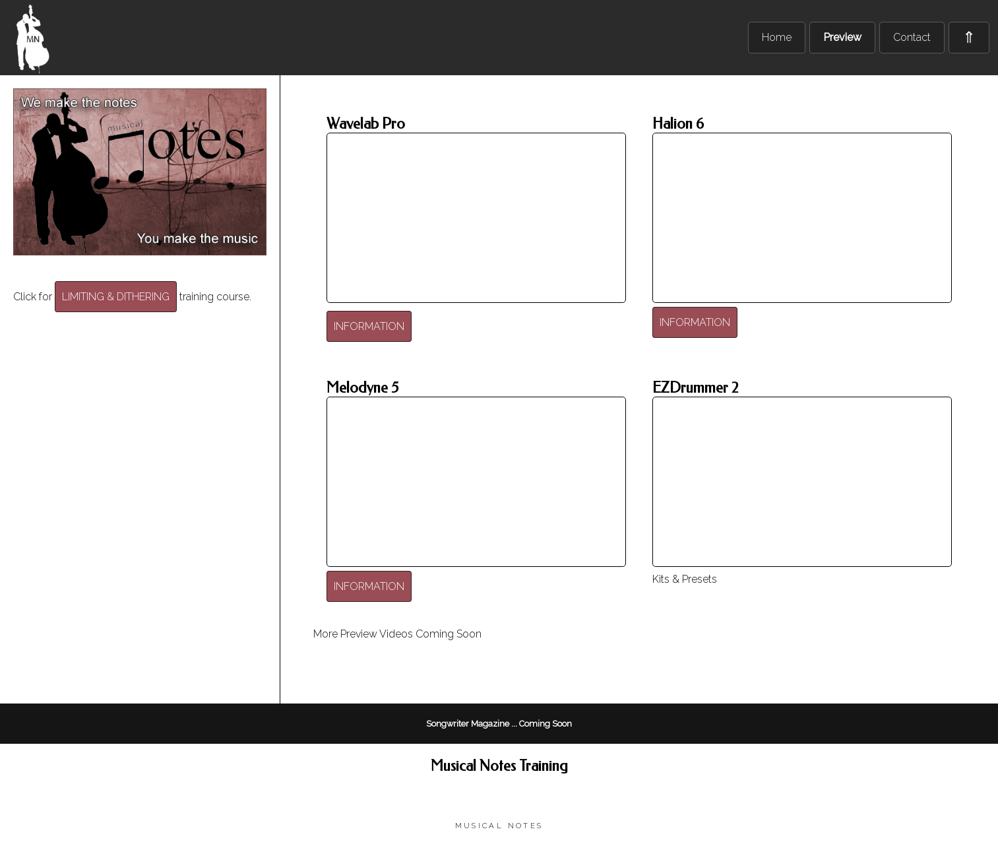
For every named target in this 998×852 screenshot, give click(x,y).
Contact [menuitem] (912, 37)
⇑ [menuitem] (969, 37)
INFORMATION (369, 326)
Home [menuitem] (777, 37)
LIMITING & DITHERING (116, 296)
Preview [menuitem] (842, 37)
